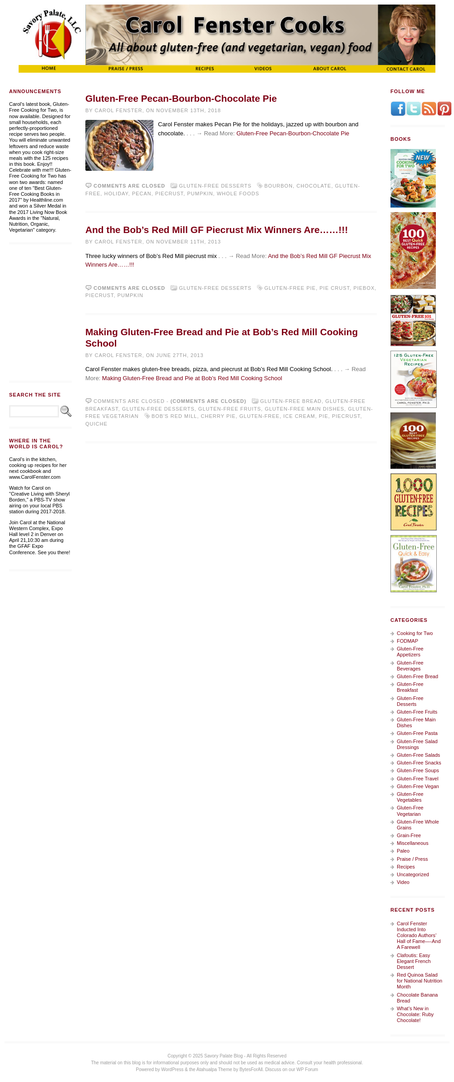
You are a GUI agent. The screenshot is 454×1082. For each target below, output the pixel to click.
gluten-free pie (290, 288)
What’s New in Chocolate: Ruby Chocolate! (415, 1014)
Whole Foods (238, 193)
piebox (364, 288)
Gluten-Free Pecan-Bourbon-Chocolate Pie (181, 98)
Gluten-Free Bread (291, 401)
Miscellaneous (413, 843)
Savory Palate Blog (223, 1055)
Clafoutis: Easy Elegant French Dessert (414, 961)
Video (403, 882)
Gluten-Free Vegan (418, 786)
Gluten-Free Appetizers (410, 651)
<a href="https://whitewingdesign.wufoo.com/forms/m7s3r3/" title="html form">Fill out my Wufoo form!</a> (40, 312)
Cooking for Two (415, 633)
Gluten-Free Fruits (229, 409)
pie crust (335, 288)
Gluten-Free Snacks (419, 762)
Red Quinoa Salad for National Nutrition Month (419, 980)
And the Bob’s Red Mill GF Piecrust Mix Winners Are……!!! (216, 229)
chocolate (313, 186)
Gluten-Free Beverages (410, 665)
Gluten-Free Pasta (417, 733)
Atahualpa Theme (214, 1069)
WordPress (172, 1069)
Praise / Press (412, 859)
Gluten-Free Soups (418, 770)
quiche (96, 424)
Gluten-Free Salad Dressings (417, 744)
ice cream (299, 416)
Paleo (403, 851)
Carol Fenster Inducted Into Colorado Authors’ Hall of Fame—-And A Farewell (419, 935)
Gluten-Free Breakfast (410, 687)
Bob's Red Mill (174, 416)
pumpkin (200, 193)
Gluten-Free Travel (418, 778)
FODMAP (407, 641)
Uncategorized (413, 874)
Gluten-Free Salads (418, 755)
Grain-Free (409, 835)
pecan (142, 193)
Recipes (406, 866)
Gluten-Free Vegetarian (410, 810)
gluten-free (259, 416)
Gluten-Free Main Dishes (304, 409)
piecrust (169, 193)
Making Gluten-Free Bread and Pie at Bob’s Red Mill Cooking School (192, 378)
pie (323, 416)
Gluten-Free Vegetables (410, 797)
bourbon (278, 186)
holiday (116, 193)
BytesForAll (250, 1069)
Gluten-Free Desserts (215, 186)
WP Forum (307, 1069)
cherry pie (218, 416)
